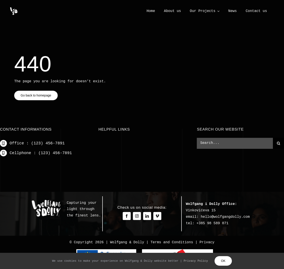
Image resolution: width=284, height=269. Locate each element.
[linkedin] (147, 216)
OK (223, 261)
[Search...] (235, 143)
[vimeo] (157, 216)
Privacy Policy (196, 261)
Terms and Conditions (171, 242)
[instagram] (137, 216)
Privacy (206, 242)
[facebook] (127, 216)
